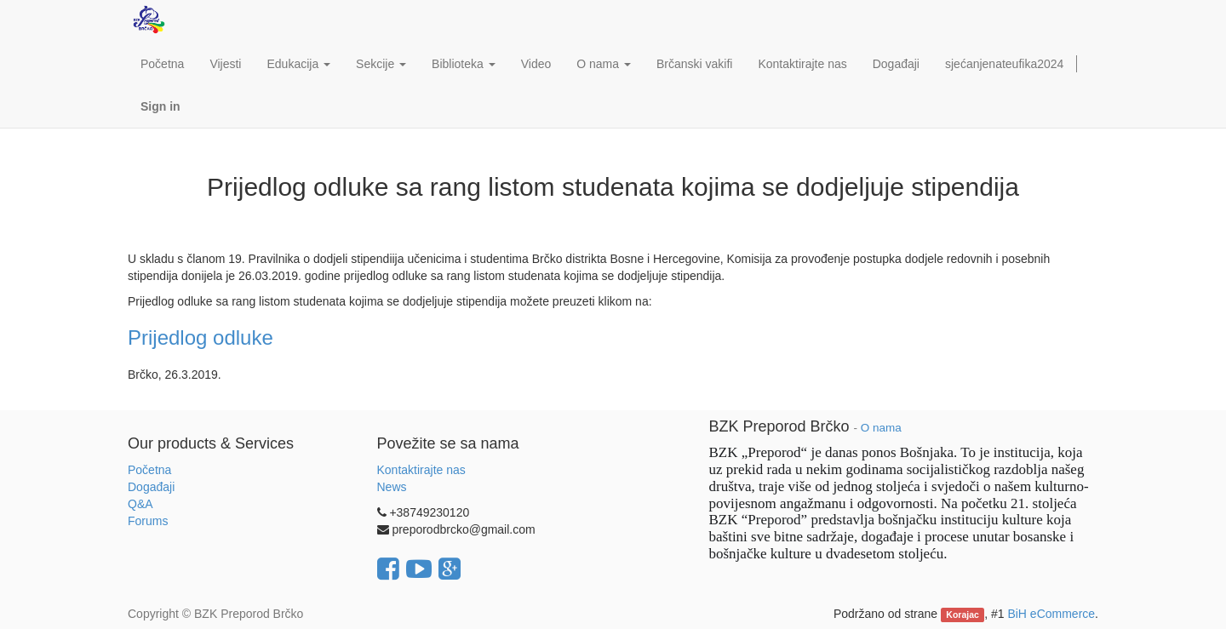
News (392, 487)
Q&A (140, 504)
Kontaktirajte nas (421, 470)
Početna (149, 470)
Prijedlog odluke (200, 337)
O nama (881, 427)
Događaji (151, 487)
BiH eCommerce (1051, 613)
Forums (148, 521)
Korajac (962, 614)
